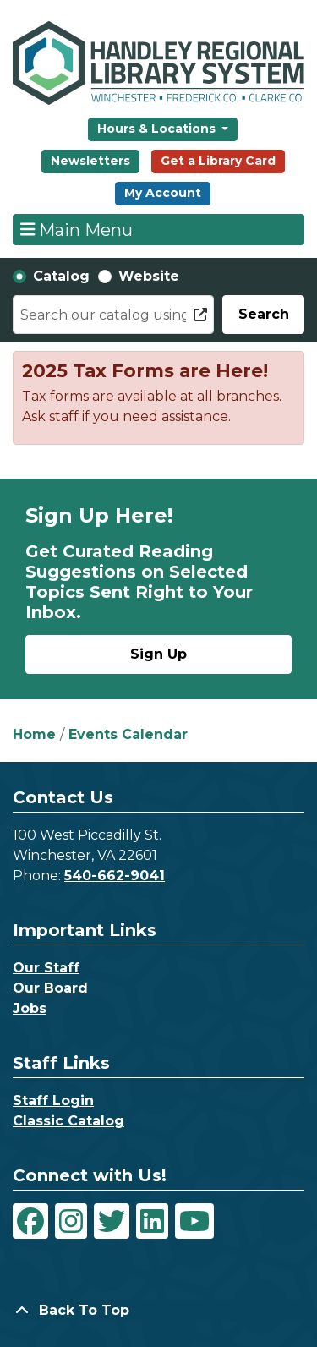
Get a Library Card (218, 160)
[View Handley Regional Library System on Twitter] (111, 1221)
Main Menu (77, 229)
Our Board (50, 988)
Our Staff (46, 968)
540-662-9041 (114, 876)
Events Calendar (128, 734)
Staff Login (53, 1100)
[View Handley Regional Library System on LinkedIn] (152, 1221)
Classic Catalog (68, 1121)
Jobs (29, 1008)
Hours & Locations (158, 128)
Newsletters (90, 160)
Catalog (61, 276)
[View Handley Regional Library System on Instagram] (71, 1221)
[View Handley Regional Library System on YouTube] (194, 1221)
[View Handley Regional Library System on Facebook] (30, 1221)
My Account (162, 192)
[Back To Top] (158, 1311)
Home (34, 734)
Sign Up (158, 654)
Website (148, 276)
